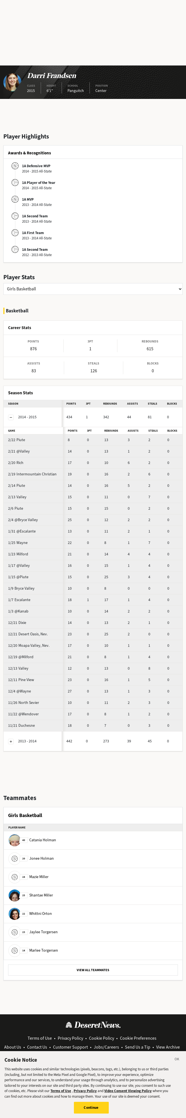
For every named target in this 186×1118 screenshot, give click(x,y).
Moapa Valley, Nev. (28, 645)
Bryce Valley (21, 588)
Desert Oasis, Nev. (28, 634)
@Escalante (22, 531)
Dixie (17, 622)
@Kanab (18, 611)
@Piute (18, 577)
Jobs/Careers (106, 1047)
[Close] (177, 1063)
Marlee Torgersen (33, 950)
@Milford (20, 657)
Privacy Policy (70, 1038)
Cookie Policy (101, 1038)
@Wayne (19, 691)
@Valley (19, 451)
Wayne (18, 542)
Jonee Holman (31, 858)
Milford (18, 554)
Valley (17, 497)
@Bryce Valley (23, 519)
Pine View (21, 679)
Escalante (19, 599)
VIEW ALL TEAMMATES (93, 970)
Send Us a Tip (137, 1047)
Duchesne (21, 725)
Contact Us (37, 1047)
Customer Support (70, 1047)
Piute (16, 440)
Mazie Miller (28, 876)
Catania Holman (32, 840)
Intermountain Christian (32, 474)
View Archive (168, 1047)
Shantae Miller (30, 895)
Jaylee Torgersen (33, 932)
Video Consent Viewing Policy (128, 1093)
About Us (12, 1047)
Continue (91, 1110)
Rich (15, 462)
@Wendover (23, 714)
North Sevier (23, 702)
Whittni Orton (30, 913)
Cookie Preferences (138, 1038)
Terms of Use (40, 1038)
